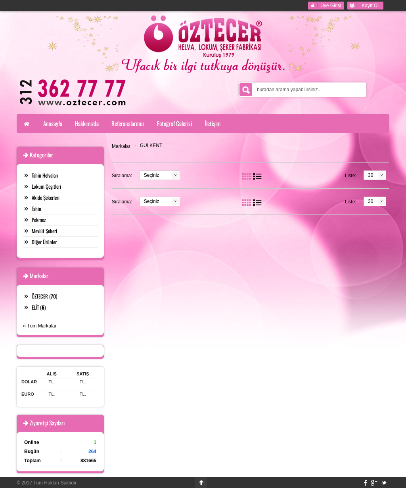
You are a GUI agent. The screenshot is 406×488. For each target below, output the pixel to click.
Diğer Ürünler (44, 242)
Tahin (36, 208)
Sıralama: (122, 175)
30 (370, 175)
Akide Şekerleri (45, 197)
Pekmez (39, 220)
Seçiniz (151, 175)
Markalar (121, 146)
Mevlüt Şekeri (44, 231)
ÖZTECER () (44, 296)
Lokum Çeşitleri (46, 186)
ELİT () (39, 307)
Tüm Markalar (41, 326)
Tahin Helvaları (45, 175)
